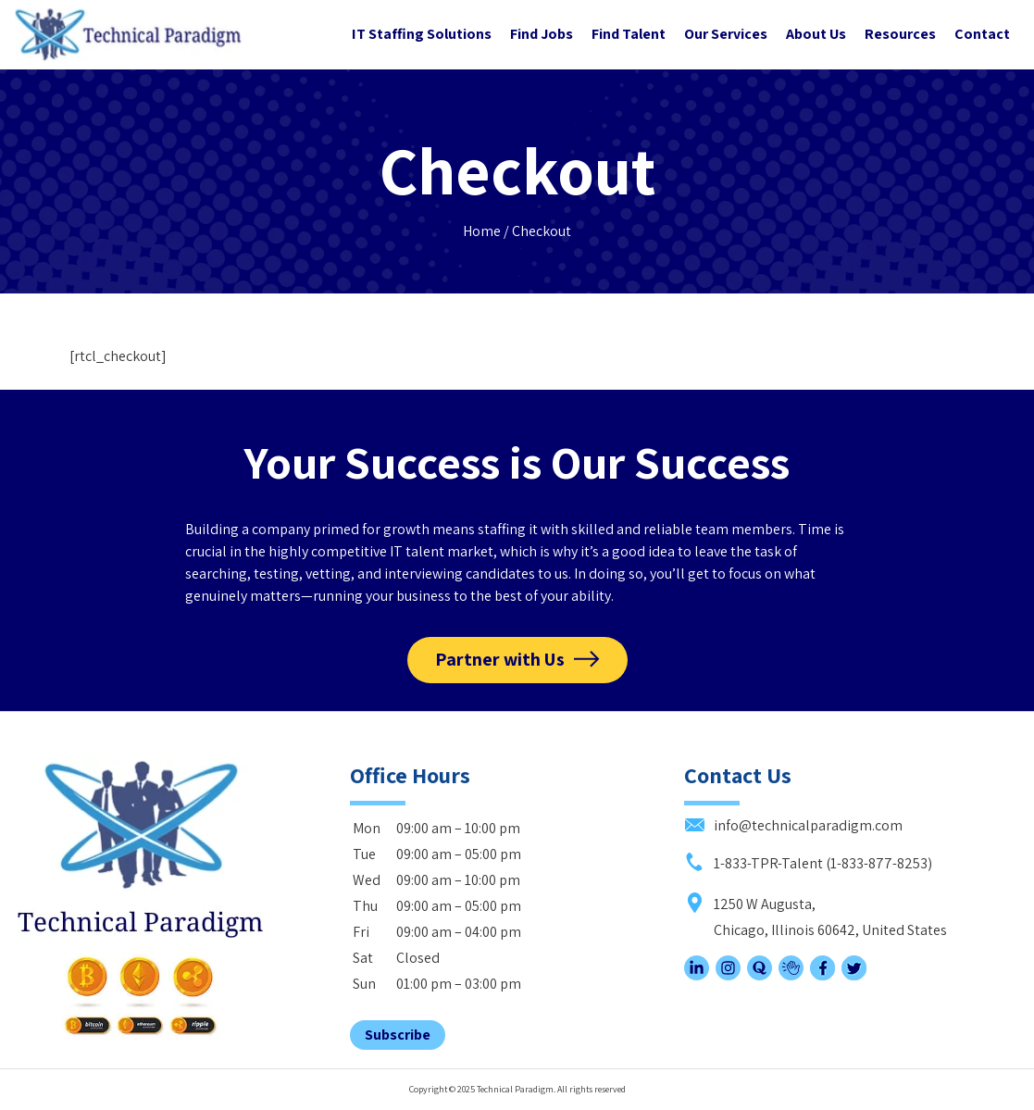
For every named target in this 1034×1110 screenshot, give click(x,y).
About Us (816, 34)
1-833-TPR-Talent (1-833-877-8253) (808, 863)
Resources (900, 34)
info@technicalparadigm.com (793, 825)
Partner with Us (500, 659)
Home (482, 231)
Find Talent (629, 34)
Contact (982, 34)
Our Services (725, 34)
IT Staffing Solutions (422, 34)
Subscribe (397, 1034)
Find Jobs (541, 34)
